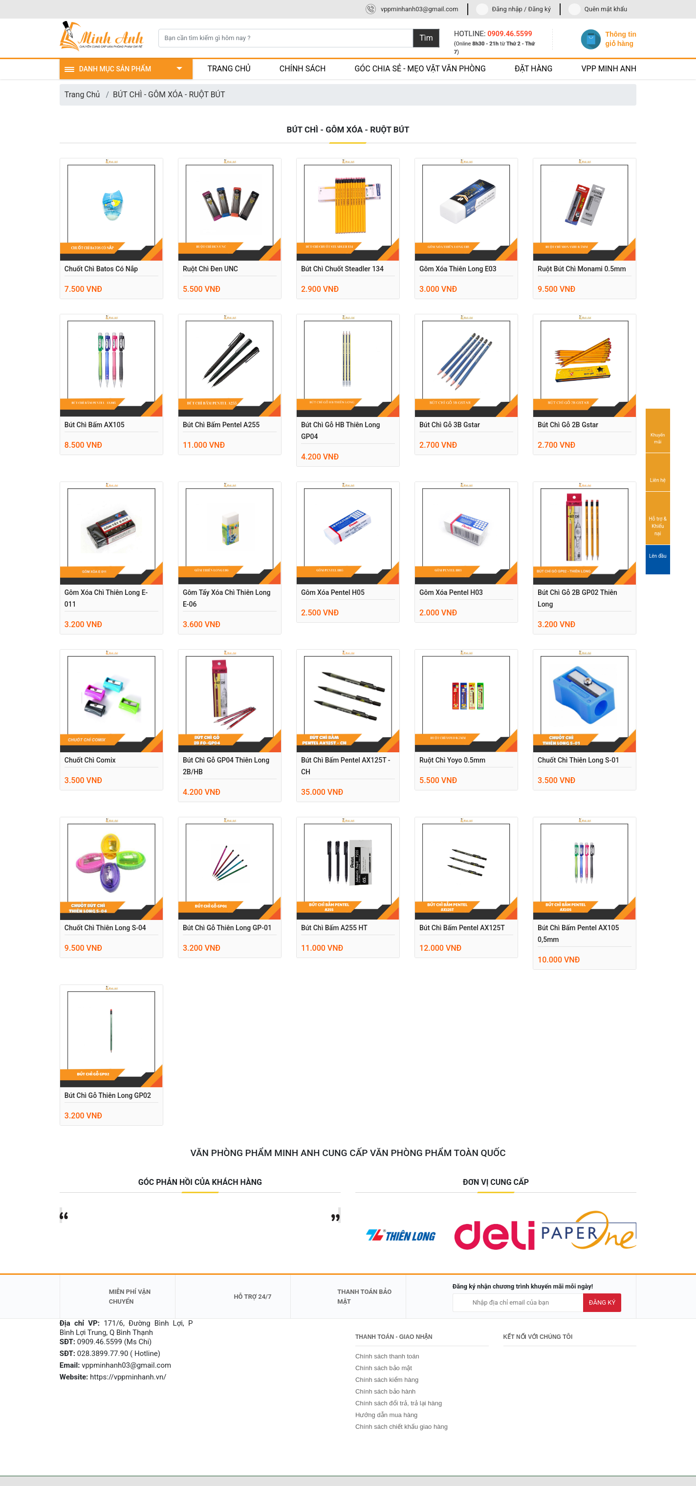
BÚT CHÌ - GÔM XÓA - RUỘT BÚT (169, 94)
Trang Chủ (82, 94)
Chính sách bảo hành (385, 1391)
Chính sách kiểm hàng (386, 1379)
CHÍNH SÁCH (303, 68)
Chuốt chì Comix (90, 760)
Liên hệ (658, 471)
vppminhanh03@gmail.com (419, 9)
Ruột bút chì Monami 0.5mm (582, 269)
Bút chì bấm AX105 (95, 425)
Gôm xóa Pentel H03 (451, 592)
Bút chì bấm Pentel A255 (221, 425)
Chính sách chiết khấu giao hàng (401, 1426)
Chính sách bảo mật (383, 1368)
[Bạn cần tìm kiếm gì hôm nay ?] (285, 38)
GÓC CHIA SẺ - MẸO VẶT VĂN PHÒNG (420, 68)
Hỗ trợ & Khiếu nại (658, 517)
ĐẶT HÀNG (534, 68)
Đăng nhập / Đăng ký (521, 9)
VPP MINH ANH (608, 68)
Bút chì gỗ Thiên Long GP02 (108, 1095)
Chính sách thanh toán (387, 1356)
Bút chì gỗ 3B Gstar (449, 425)
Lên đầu (658, 560)
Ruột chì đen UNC (210, 269)
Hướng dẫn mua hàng (386, 1415)
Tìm (426, 38)
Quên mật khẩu (606, 9)
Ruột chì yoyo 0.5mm (452, 760)
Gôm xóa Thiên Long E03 (458, 269)
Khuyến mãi (658, 430)
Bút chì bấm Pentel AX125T (462, 928)
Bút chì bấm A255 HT (334, 928)
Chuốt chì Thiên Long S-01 (578, 760)
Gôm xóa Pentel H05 (333, 592)
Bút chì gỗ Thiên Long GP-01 (227, 928)
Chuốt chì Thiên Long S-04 (105, 928)
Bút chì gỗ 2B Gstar (568, 425)
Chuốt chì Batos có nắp (101, 269)
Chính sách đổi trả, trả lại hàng (398, 1403)
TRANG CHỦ (228, 68)
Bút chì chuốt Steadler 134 (342, 269)
